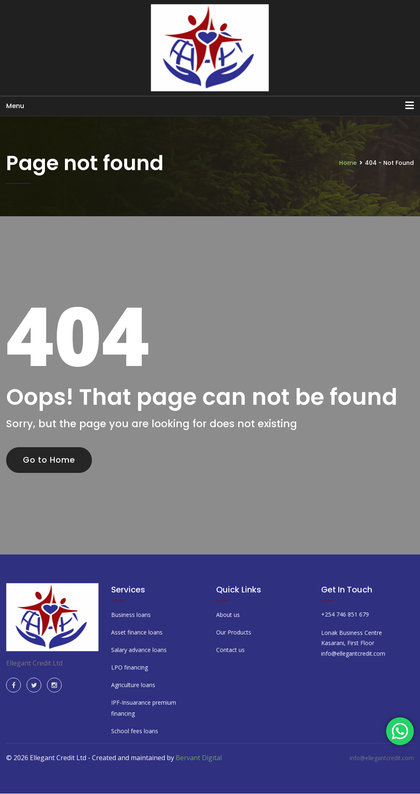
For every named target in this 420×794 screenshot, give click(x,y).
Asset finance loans (137, 632)
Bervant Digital (199, 757)
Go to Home (49, 460)
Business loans (131, 615)
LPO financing (129, 667)
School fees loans (134, 731)
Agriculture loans (133, 685)
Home (348, 163)
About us (228, 615)
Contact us (230, 650)
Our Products (233, 632)
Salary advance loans (139, 650)
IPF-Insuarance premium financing (143, 708)
